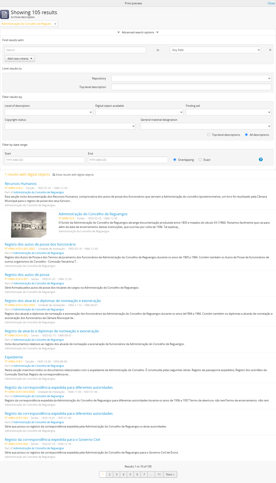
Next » (170, 474)
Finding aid (193, 106)
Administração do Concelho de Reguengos (38, 192)
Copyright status (15, 120)
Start (8, 153)
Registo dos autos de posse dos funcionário (40, 244)
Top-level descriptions (223, 135)
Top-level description (92, 87)
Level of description (17, 106)
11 (159, 474)
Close (271, 3)
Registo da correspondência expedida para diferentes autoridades (59, 387)
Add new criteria (20, 58)
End (90, 153)
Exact (204, 160)
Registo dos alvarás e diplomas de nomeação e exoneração (53, 300)
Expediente (14, 357)
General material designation (159, 120)
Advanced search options (138, 32)
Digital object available (109, 106)
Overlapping (183, 160)
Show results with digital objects (73, 174)
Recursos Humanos (21, 183)
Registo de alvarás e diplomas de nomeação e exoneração (52, 331)
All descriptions (257, 135)
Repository (99, 78)
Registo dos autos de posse (27, 274)
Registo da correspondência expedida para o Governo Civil (52, 439)
